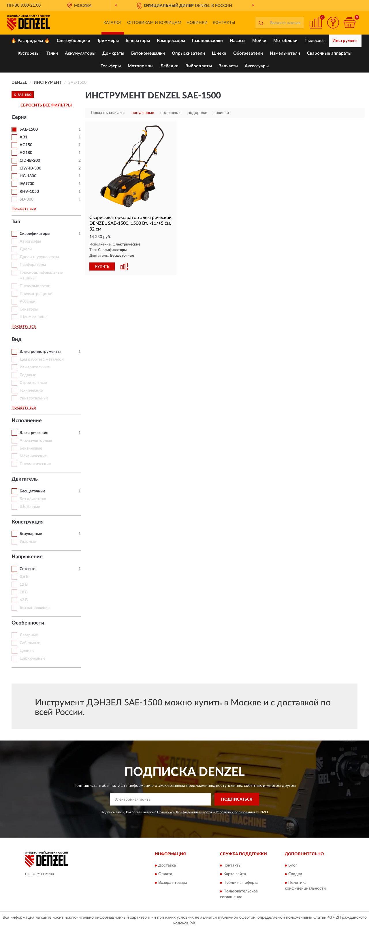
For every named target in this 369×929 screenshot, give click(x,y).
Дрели (26, 249)
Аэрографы (30, 241)
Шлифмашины (33, 317)
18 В (24, 592)
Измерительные (35, 367)
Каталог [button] (112, 23)
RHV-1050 (29, 192)
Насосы (237, 41)
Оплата (165, 874)
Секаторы (29, 309)
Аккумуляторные (36, 441)
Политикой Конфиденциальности (184, 812)
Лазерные (29, 635)
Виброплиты (198, 66)
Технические (31, 391)
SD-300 (26, 199)
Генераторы (138, 41)
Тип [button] (16, 221)
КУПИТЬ (102, 266)
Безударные (31, 534)
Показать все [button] (24, 209)
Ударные (28, 542)
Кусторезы (28, 53)
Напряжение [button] (27, 556)
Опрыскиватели (188, 53)
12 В (24, 584)
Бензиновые (31, 448)
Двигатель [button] (25, 479)
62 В (24, 600)
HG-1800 (28, 176)
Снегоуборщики (73, 41)
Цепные (27, 651)
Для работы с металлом (42, 359)
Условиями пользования (235, 812)
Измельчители (285, 53)
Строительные (33, 383)
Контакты (224, 23)
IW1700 (27, 184)
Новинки (197, 23)
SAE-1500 (29, 129)
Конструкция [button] (28, 522)
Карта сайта (234, 874)
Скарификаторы (35, 234)
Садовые (28, 375)
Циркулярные (32, 658)
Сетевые (27, 569)
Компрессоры (171, 41)
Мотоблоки (285, 41)
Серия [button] (19, 117)
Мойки (259, 41)
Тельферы (111, 66)
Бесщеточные (32, 491)
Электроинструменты (40, 352)
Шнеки (219, 53)
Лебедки (169, 66)
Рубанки (27, 302)
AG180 (26, 153)
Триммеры (108, 41)
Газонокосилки (207, 41)
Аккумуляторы (80, 53)
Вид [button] (17, 339)
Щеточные (30, 507)
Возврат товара (172, 883)
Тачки (52, 53)
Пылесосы (314, 41)
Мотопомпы (140, 66)
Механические (33, 456)
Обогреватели (248, 53)
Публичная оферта (240, 883)
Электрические (34, 433)
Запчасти (228, 66)
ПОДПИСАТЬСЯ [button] (237, 799)
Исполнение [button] (27, 420)
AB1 (23, 137)
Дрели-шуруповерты (39, 257)
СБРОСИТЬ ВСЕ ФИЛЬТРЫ (46, 105)
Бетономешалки (148, 53)
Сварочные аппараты (329, 53)
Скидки (295, 874)
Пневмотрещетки (36, 294)
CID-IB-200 (30, 161)
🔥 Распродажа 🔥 (30, 41)
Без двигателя (33, 499)
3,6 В (24, 577)
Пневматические (35, 464)
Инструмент (345, 41)
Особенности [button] (28, 623)
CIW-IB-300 (30, 168)
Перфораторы (33, 265)
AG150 (26, 145)
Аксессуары (257, 66)
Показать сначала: (108, 113)
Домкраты (113, 53)
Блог (292, 865)
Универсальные (34, 398)
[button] (333, 22)
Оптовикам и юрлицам (154, 23)
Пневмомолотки (35, 286)
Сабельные (30, 643)
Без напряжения (35, 608)
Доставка (167, 865)
